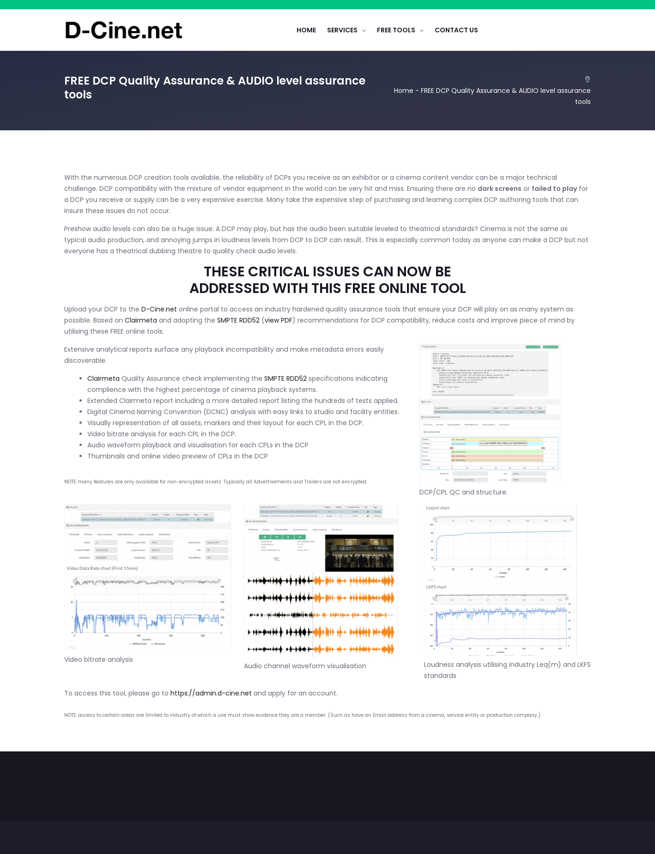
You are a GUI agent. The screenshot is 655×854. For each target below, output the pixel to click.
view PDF (278, 320)
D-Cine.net (159, 309)
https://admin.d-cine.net (211, 693)
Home (403, 90)
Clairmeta (141, 320)
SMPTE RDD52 (238, 320)
